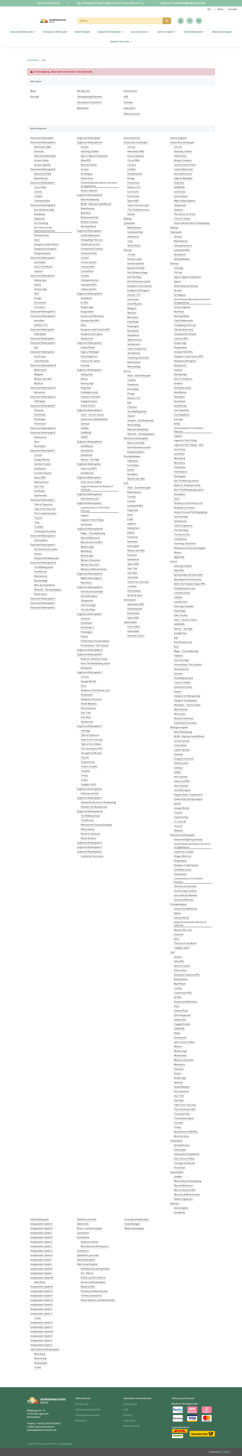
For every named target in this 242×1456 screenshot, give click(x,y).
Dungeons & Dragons (45, 248)
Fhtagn (38, 298)
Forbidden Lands (89, 392)
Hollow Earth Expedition (186, 1154)
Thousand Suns (182, 1113)
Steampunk (130, 599)
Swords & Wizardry (184, 899)
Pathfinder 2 (87, 627)
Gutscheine (83, 1232)
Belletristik (83, 1224)
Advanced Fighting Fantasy (188, 839)
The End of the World (185, 943)
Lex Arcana (40, 356)
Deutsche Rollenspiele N (42, 387)
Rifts (176, 939)
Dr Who (84, 302)
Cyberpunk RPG (89, 284)
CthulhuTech (180, 601)
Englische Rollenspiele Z (89, 851)
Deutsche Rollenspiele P (42, 405)
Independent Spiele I (41, 1259)
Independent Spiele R (41, 1304)
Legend (84, 515)
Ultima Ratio (41, 540)
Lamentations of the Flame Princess (95, 509)
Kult (36, 347)
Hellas (177, 1033)
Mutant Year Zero (90, 564)
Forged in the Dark (90, 396)
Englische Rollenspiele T (89, 726)
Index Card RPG (89, 468)
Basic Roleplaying (90, 199)
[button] (180, 21)
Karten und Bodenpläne (93, 1282)
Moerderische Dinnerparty (94, 1246)
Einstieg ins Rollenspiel (137, 1219)
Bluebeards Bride (89, 217)
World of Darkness (90, 833)
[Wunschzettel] (189, 21)
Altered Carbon (89, 164)
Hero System (181, 776)
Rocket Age (180, 1078)
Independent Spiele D (41, 1237)
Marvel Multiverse (90, 537)
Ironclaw (178, 419)
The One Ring (88, 609)
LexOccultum (181, 196)
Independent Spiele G (41, 1250)
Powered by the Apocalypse (95, 641)
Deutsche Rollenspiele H (42, 316)
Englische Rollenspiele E (89, 343)
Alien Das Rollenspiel (45, 155)
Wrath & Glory (88, 838)
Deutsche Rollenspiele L (42, 352)
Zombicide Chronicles (92, 856)
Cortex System (88, 262)
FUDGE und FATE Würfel (93, 1277)
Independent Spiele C (41, 1232)
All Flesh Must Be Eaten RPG (188, 575)
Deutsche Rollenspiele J (42, 338)
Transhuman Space (184, 1118)
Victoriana (179, 1167)
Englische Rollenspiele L (89, 503)
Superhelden (130, 622)
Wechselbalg (40, 580)
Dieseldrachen (41, 235)
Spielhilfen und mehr (88, 1255)
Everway (85, 365)
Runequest (86, 667)
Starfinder (39, 491)
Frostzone (39, 307)
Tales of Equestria (136, 348)
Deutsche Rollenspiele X (42, 598)
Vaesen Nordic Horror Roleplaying (98, 802)
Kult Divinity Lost (90, 498)
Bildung (128, 218)
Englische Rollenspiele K (89, 494)
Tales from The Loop (91, 739)
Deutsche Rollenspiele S (42, 450)
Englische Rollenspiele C (89, 230)
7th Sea (85, 676)
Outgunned (87, 600)
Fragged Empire (89, 401)
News (220, 9)
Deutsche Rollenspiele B (42, 169)
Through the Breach (91, 753)
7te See (38, 455)
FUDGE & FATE (88, 405)
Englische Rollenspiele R (89, 654)
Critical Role (87, 271)
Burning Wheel (88, 226)
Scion (83, 685)
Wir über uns (83, 91)
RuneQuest (40, 446)
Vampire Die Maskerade (46, 558)
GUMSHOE (86, 432)
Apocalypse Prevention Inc (188, 579)
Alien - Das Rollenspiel (139, 487)
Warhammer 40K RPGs (186, 1131)
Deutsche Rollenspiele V (42, 544)
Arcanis (85, 169)
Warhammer (40, 576)
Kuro (176, 646)
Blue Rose (86, 213)
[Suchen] (120, 20)
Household (86, 455)
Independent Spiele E (41, 1241)
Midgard (38, 374)
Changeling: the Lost (92, 239)
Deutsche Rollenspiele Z (42, 607)
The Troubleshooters (45, 513)
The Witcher (40, 571)
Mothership (87, 555)
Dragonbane (87, 311)
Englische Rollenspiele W (90, 811)
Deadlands (39, 214)
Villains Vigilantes (183, 1199)
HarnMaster (87, 446)
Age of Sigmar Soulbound (94, 155)
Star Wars (86, 717)
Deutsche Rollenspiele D (42, 205)
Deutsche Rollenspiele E (42, 257)
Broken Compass (89, 222)
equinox (38, 271)
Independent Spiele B (41, 1228)
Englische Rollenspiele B (89, 195)
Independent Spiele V (41, 1327)
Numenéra (132, 317)
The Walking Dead (43, 567)
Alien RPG (86, 160)
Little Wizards (41, 361)
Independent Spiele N (41, 1286)
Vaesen (38, 553)
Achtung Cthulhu (90, 151)
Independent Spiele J (41, 1264)
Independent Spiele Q (41, 1300)
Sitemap (128, 102)
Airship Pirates (181, 1145)
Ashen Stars (87, 178)
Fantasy (128, 250)
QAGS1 (177, 803)
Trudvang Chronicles (45, 531)
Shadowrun (40, 468)
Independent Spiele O (41, 1291)
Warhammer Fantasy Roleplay (96, 824)
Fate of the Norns (183, 378)
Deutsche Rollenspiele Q (43, 428)
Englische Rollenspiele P (89, 614)
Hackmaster (180, 874)
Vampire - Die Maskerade (140, 420)
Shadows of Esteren (91, 699)
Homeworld (87, 450)
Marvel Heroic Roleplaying (187, 1181)
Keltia (177, 423)
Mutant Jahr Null (42, 378)
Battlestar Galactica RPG (187, 974)
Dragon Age (87, 307)
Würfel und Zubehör (87, 1264)
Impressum (129, 108)
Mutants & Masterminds (94, 569)
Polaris (84, 636)
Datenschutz (130, 91)
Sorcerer (178, 673)
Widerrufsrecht (132, 113)
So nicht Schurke (43, 473)
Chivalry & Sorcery (90, 244)
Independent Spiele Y (41, 1340)
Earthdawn (40, 262)
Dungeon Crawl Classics (46, 244)
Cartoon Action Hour (185, 164)
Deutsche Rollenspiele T (42, 500)
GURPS (84, 437)
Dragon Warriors (182, 856)
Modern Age (87, 546)
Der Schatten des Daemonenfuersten (44, 229)
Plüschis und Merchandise (94, 1291)
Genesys (85, 423)
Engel (130, 519)
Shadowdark (40, 1363)
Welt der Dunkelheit (44, 585)
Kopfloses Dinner (90, 1241)
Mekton (178, 1046)
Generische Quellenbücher (94, 419)
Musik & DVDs (88, 1286)
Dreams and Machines (92, 316)
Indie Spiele (40, 334)
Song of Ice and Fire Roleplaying (190, 512)
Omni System (181, 785)
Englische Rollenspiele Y (89, 847)
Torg (36, 522)
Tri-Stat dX (180, 821)
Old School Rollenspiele (136, 438)
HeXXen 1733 (41, 325)
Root (36, 441)
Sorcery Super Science (185, 890)
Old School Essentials (92, 591)
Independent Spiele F (41, 1246)
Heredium (39, 320)
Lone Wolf (179, 453)
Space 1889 (40, 477)
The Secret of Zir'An (184, 214)
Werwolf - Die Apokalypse (47, 589)
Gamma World (181, 917)
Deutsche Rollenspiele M (43, 365)
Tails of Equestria (43, 504)
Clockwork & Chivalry (92, 248)
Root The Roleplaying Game (95, 663)
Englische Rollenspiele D (89, 293)
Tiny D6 (38, 517)
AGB (126, 96)
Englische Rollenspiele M (90, 528)
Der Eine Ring (41, 223)
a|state (85, 147)
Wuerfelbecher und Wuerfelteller (98, 1300)
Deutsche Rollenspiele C (42, 182)
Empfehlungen (132, 1224)
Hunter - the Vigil (90, 459)
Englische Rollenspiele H (89, 441)
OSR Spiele (39, 401)
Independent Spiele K (41, 1268)
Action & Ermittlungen (136, 142)
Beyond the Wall (42, 173)
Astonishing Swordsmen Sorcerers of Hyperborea (99, 184)
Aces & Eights (181, 1208)
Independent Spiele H (41, 1255)
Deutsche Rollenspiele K (42, 343)
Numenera (39, 392)
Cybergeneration (90, 280)
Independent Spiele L (41, 1273)
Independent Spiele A (41, 1224)
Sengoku (178, 209)
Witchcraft (180, 714)
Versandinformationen (89, 102)
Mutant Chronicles (90, 560)
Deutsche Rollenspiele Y (42, 603)
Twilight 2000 (88, 784)
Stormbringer (181, 516)
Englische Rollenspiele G (89, 410)
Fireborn (178, 383)
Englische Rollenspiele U (89, 789)
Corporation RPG (183, 992)
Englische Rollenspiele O (89, 587)
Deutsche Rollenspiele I (42, 329)
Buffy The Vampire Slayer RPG (189, 583)
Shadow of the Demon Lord (95, 690)
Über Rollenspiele (86, 1259)
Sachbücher (83, 1250)
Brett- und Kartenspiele (89, 1228)
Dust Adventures (183, 173)
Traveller (39, 526)
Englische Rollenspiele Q (89, 650)
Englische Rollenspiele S (89, 672)
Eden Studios (181, 615)
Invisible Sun (87, 473)
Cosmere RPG (88, 266)
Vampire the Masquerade (94, 806)
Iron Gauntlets (181, 410)
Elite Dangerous (89, 356)
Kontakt (232, 9)
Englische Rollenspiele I (89, 464)
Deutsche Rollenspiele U (42, 535)
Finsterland (40, 302)
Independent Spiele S (41, 1309)
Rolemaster (40, 437)
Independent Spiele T (41, 1313)
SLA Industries (88, 708)
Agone (177, 281)
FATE (36, 293)
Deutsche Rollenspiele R (42, 432)
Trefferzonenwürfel (91, 1295)
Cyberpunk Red (42, 200)
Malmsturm (40, 369)
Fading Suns (40, 280)
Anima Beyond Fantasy (186, 286)
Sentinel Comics (42, 464)
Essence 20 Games (90, 361)
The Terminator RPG (91, 748)
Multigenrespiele (179, 727)
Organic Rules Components (188, 794)
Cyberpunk (129, 223)
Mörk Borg (86, 551)
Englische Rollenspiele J (89, 477)
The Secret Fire (182, 534)
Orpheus (178, 655)
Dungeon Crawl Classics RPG (95, 329)
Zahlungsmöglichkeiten (89, 96)
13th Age (85, 730)
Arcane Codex (41, 160)
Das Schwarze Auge (44, 209)
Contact (131, 164)
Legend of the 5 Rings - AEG (188, 444)
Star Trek (39, 486)
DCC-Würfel (87, 1273)
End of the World (43, 266)
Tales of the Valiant (91, 744)
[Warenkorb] (198, 21)
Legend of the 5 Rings (92, 519)
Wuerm (178, 552)
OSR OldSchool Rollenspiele (44, 1349)
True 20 (178, 826)
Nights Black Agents (91, 578)
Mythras (38, 383)
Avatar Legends (42, 164)
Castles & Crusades (184, 851)
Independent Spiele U (41, 1322)
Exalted (178, 369)
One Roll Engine (89, 596)
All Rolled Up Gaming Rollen (95, 1268)
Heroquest (179, 396)
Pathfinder (40, 414)
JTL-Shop (225, 1451)
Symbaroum (40, 495)
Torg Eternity (88, 762)
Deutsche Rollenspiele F (42, 275)
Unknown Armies (90, 793)
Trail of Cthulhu (89, 766)
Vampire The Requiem (185, 700)
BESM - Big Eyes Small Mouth (96, 204)
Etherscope (180, 1149)
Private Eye (40, 423)
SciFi (126, 483)
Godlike (85, 428)
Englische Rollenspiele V (89, 798)
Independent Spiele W (41, 1331)
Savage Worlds (42, 459)
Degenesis (39, 218)
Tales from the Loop (44, 508)
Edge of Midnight (90, 352)
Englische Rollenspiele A (89, 142)
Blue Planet (180, 983)
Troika (84, 780)
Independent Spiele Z (41, 1345)
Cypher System (89, 289)
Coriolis (38, 191)
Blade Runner (41, 178)
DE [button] (208, 9)
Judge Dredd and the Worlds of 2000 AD (97, 488)
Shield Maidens (89, 703)
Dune (37, 239)
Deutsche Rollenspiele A (42, 142)
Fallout (37, 284)
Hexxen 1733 (133, 187)
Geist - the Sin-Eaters (92, 414)
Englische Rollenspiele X (89, 842)
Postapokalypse (132, 456)
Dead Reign (180, 610)
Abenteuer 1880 (42, 147)
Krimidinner (83, 1237)
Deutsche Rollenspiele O (43, 396)
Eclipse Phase (88, 347)
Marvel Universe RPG (91, 542)
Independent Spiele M (41, 1277)
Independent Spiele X (41, 1336)
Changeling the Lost (184, 588)
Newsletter (83, 108)
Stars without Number (185, 895)
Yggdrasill (179, 557)
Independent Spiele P (41, 1295)
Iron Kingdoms (182, 414)
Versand (67, 1443)
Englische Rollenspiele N (89, 573)
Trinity (84, 775)
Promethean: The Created (94, 645)
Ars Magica (86, 173)
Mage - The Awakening (93, 533)
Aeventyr (39, 151)
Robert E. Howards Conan (94, 658)
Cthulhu (38, 196)
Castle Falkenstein (90, 235)
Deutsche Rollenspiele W (43, 562)
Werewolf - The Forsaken (187, 705)
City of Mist (40, 187)
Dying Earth (87, 338)
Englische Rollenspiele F (89, 369)
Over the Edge (88, 605)
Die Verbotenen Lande (45, 549)
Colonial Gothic (89, 253)
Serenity (178, 1082)
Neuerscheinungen (134, 1228)
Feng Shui (86, 387)
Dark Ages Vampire (184, 606)
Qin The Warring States (186, 480)
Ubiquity (178, 830)
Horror (127, 371)
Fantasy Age (40, 289)
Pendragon (40, 419)
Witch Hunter (88, 829)
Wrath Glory (40, 594)
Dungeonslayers (42, 253)
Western (174, 1203)
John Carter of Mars (91, 482)
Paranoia (39, 410)
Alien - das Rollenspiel (138, 375)
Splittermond (41, 482)
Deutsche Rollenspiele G (42, 311)
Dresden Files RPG (90, 320)
